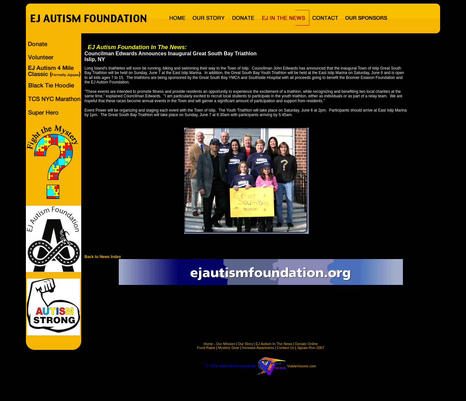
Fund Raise (206, 348)
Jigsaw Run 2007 (310, 348)
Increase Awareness (258, 348)
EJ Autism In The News (274, 344)
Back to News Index (102, 257)
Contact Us (285, 348)
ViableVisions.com (301, 366)
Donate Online (306, 344)
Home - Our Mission (219, 344)
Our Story (245, 344)
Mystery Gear (228, 348)
